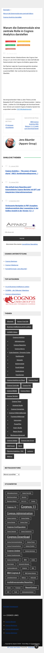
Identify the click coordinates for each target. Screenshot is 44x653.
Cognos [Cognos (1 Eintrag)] (33, 501)
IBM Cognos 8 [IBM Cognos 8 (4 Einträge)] (13, 573)
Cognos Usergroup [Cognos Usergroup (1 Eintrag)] (30, 551)
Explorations (20, 371)
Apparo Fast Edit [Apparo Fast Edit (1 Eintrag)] (26, 493)
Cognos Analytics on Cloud (16, 380)
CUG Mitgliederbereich (24, 109)
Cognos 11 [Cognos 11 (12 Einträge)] (28, 507)
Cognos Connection (17, 409)
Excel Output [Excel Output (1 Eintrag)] (10, 564)
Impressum (14, 607)
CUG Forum (11, 446)
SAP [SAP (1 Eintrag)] (8, 592)
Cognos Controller (13, 385)
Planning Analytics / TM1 (15, 451)
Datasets (20, 360)
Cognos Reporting (20, 345)
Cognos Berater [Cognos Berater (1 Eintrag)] (11, 522)
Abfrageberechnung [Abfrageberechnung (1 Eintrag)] (12, 493)
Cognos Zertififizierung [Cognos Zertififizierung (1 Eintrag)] (13, 560)
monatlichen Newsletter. (30, 244)
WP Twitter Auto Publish (13, 647)
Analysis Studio (18, 405)
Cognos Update (12, 440)
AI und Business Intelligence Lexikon (17, 287)
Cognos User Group (24, 45)
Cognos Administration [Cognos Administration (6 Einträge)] (20, 513)
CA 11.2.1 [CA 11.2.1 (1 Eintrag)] (23, 501)
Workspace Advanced (17, 435)
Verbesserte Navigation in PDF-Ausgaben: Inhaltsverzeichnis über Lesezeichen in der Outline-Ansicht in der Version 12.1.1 (21, 208)
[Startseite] (6, 10)
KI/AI (20, 446)
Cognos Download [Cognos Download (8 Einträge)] (18, 536)
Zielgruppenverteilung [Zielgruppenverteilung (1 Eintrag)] (27, 592)
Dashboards (20, 356)
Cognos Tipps (11, 45)
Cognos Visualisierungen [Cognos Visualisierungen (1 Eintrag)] (13, 555)
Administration (20, 341)
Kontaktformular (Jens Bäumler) (16, 269)
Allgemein (10, 321)
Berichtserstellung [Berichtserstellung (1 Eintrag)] (12, 497)
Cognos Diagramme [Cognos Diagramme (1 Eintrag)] (26, 531)
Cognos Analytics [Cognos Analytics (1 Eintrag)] (11, 518)
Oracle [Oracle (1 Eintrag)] (9, 587)
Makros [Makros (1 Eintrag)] (24, 577)
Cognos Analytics (24, 41)
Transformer (20, 375)
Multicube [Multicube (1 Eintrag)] (33, 577)
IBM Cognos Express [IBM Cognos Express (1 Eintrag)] (30, 573)
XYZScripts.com (32, 647)
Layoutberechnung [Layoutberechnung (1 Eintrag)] (12, 577)
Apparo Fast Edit (22, 321)
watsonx (30, 451)
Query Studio (17, 428)
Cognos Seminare (11, 261)
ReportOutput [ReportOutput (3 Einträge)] (31, 587)
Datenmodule (11, 48)
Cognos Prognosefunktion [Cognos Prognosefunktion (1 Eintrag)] (14, 546)
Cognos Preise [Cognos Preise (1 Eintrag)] (31, 542)
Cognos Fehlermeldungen (17, 413)
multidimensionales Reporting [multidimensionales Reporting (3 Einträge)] (20, 582)
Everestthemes (35, 643)
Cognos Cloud (33, 380)
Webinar (9, 456)
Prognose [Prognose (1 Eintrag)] (17, 587)
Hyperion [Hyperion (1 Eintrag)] (24, 568)
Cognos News (25, 391)
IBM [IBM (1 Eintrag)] (33, 568)
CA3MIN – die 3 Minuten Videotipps (17, 290)
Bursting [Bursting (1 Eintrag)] (24, 497)
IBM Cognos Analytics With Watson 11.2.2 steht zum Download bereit (31, 125)
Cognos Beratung (11, 625)
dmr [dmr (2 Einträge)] (25, 560)
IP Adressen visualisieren (9, 126)
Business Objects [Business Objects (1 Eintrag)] (12, 501)
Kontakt (6, 607)
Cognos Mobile (12, 391)
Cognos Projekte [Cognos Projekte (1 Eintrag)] (30, 546)
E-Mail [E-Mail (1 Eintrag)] (33, 560)
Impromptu (17, 420)
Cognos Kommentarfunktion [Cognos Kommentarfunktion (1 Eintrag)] (14, 542)
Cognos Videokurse (11, 265)
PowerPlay (17, 424)
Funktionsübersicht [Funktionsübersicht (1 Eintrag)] (12, 568)
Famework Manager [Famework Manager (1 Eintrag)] (24, 564)
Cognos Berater (10, 622)
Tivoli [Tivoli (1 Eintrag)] (15, 592)
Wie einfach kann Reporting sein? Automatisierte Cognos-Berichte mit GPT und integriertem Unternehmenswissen (22, 189)
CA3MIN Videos (11, 41)
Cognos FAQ (27, 385)
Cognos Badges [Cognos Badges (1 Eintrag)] (25, 518)
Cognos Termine (12, 396)
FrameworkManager (17, 416)
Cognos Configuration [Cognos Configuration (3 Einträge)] (16, 527)
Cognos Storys (20, 349)
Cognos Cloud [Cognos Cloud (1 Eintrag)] (23, 522)
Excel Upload (19, 367)
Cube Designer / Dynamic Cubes (19, 352)
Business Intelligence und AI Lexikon (19, 327)
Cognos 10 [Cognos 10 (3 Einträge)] (11, 507)
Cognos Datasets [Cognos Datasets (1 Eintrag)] (11, 531)
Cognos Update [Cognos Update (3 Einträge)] (13, 551)
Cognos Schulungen (12, 629)
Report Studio (17, 431)
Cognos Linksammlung (13, 294)
